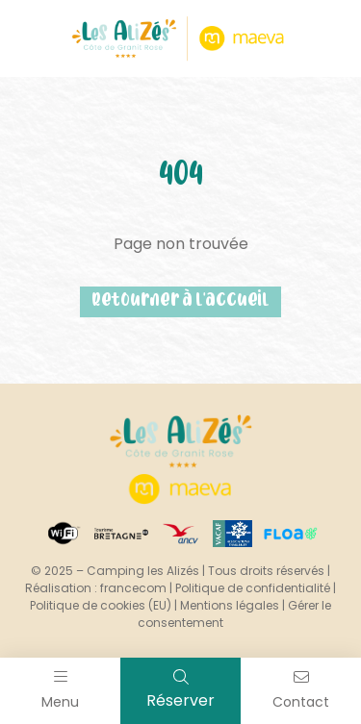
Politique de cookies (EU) (100, 605)
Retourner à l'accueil (180, 301)
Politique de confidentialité (252, 588)
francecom (133, 588)
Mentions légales (229, 605)
